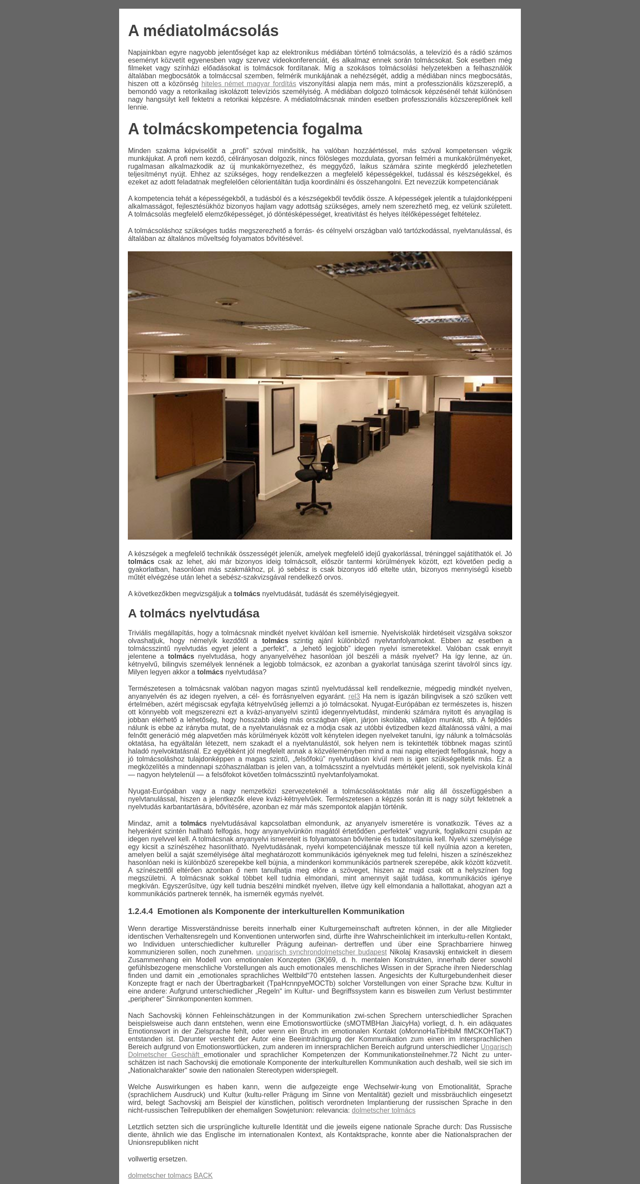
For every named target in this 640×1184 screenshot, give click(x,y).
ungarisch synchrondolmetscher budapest (321, 952)
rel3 (354, 696)
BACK (203, 1175)
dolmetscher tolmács (384, 1110)
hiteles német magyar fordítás (248, 83)
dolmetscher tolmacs (160, 1175)
